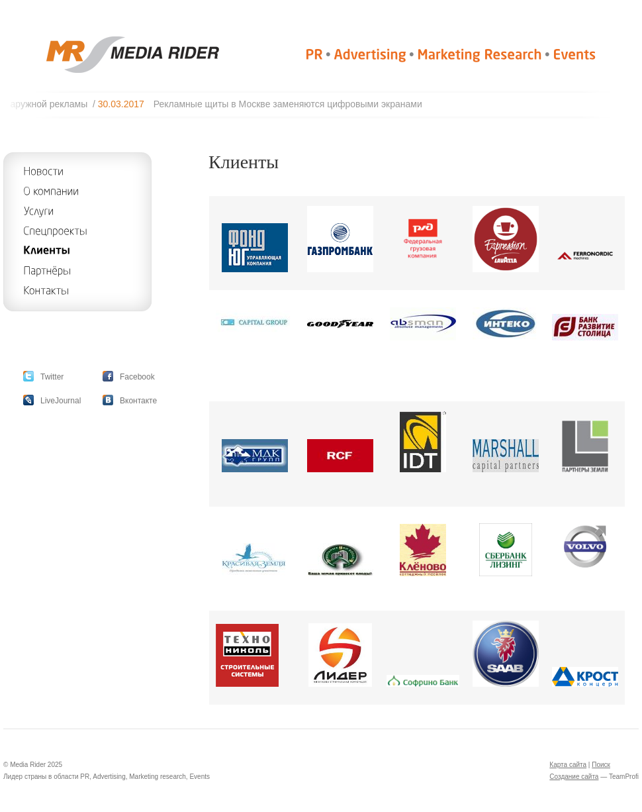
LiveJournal (60, 400)
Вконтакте (138, 400)
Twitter (52, 376)
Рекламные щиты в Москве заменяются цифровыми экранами (293, 104)
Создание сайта (573, 776)
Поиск (601, 764)
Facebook (137, 376)
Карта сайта (567, 764)
